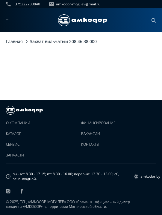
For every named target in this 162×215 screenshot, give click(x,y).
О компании (18, 123)
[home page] (82, 20)
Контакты (90, 144)
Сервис (12, 144)
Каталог (13, 133)
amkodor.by (145, 176)
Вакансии (90, 133)
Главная (14, 41)
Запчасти (15, 155)
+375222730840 (23, 4)
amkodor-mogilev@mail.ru (74, 4)
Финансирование (98, 123)
